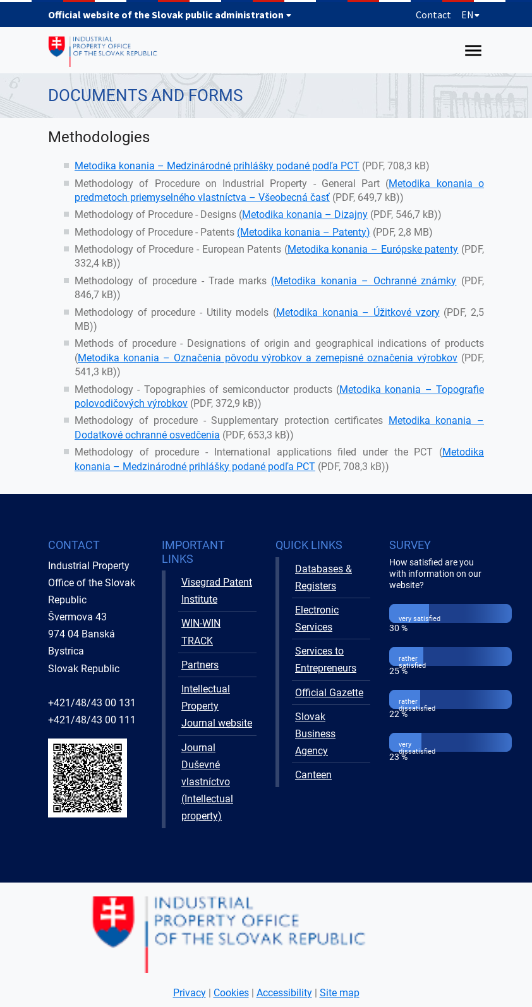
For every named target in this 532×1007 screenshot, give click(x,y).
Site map (340, 993)
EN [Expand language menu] (470, 14)
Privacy (189, 993)
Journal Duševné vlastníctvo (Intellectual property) (207, 782)
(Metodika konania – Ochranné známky (363, 281)
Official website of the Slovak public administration (170, 14)
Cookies (231, 993)
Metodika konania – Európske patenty (373, 249)
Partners (200, 665)
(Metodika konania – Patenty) (303, 232)
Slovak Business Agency (315, 734)
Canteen (313, 775)
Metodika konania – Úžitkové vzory (358, 312)
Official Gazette (329, 693)
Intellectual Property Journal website (216, 706)
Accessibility (284, 993)
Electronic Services (317, 618)
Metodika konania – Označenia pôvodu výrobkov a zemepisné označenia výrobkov (267, 358)
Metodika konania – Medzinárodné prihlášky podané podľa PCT (217, 166)
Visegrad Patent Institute (216, 590)
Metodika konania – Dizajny (305, 214)
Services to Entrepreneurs (325, 659)
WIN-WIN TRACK (201, 631)
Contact (433, 14)
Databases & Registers (323, 577)
